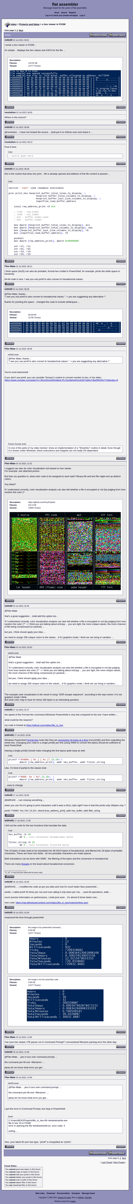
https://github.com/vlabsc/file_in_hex (44, 725)
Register (72, 13)
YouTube (87, 1198)
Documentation (63, 1193)
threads (25, 864)
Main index (40, 1193)
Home (56, 13)
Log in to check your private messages (61, 15)
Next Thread (119, 1162)
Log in (82, 15)
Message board (88, 1193)
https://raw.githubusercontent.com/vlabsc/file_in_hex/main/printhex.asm (52, 902)
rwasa (73, 1201)
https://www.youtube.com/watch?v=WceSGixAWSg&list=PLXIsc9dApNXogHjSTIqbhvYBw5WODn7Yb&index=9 (61, 380)
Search (64, 13)
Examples (76, 1193)
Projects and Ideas (29, 24)
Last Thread (107, 1162)
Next (21, 30)
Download (51, 1193)
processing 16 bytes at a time (73, 740)
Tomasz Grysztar (64, 1198)
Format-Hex (32, 740)
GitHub (81, 1198)
